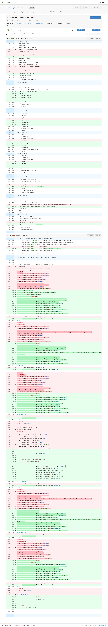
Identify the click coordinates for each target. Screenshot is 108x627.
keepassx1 (21, 7)
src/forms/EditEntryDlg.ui (23, 38)
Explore (9, 2)
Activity (60, 12)
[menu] (89, 34)
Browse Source (95, 18)
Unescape (90, 38)
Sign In (103, 2)
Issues (16, 12)
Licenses (95, 625)
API (100, 625)
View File (98, 38)
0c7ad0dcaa (81, 30)
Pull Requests (26, 12)
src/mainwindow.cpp (22, 235)
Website (104, 625)
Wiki (52, 12)
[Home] (3, 2)
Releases (44, 12)
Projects (36, 12)
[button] (8, 38)
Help (15, 2)
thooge (12, 7)
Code (9, 12)
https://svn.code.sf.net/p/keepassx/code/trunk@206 (30, 23)
